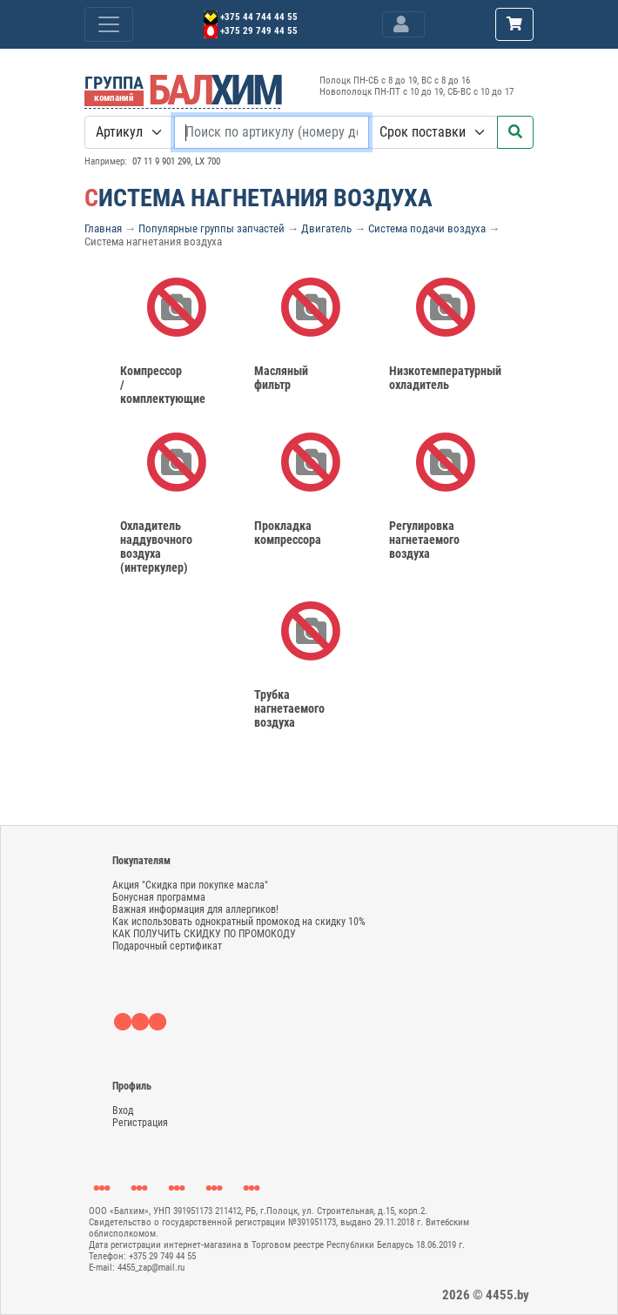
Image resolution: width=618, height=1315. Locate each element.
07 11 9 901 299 (161, 161)
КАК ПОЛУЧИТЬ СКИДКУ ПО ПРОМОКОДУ (204, 934)
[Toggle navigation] (403, 24)
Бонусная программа (158, 897)
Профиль (131, 1086)
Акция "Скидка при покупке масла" (190, 885)
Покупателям (141, 861)
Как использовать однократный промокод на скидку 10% (239, 922)
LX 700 (207, 161)
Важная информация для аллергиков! (195, 909)
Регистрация (140, 1123)
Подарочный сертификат (167, 946)
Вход (122, 1110)
